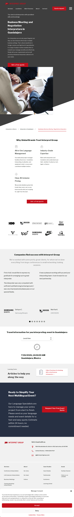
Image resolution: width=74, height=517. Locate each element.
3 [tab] (34, 321)
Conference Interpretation (11, 471)
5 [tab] (39, 321)
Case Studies (47, 471)
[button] (71, 491)
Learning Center (47, 483)
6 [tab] (42, 321)
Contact (44, 8)
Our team (26, 475)
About (38, 8)
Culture (26, 479)
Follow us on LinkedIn (64, 475)
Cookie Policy (32, 515)
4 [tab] (37, 321)
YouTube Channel (65, 471)
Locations (19, 8)
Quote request (59, 8)
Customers (46, 479)
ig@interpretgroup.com (42, 455)
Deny (37, 511)
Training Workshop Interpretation (9, 484)
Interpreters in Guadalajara (26, 129)
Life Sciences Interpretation (12, 475)
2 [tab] (32, 321)
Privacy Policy (40, 515)
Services (10, 8)
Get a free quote (17, 65)
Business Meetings (9, 479)
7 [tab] (44, 321)
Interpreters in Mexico (11, 129)
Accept (37, 505)
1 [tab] (30, 321)
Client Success (28, 8)
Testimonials (46, 475)
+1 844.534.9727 (50, 450)
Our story (26, 471)
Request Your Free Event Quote (54, 409)
